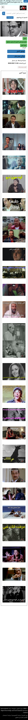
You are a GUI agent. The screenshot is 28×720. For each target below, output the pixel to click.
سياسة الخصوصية (16, 715)
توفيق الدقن (21, 51)
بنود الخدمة (25, 715)
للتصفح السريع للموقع (22, 18)
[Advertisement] (14, 656)
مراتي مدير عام (20, 56)
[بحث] (3, 13)
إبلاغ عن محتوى (19, 717)
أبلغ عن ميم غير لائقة (22, 67)
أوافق (25, 1)
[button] (23, 45)
